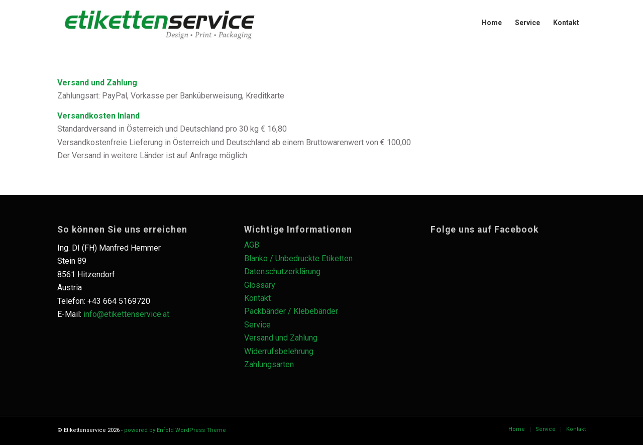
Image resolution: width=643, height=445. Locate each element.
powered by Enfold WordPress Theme (175, 430)
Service (257, 324)
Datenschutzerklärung (282, 271)
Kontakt (257, 298)
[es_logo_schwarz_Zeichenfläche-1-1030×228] (159, 22)
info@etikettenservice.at (126, 314)
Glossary (259, 285)
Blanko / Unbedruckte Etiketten (298, 258)
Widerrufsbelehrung (278, 351)
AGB (251, 245)
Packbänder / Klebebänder (291, 311)
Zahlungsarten (269, 364)
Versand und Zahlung (280, 338)
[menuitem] (491, 22)
